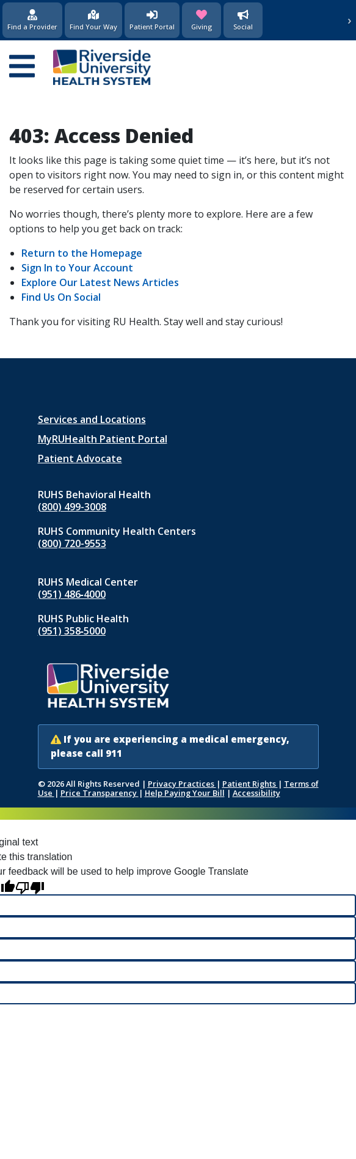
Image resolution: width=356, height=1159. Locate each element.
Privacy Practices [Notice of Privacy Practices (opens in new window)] (182, 783)
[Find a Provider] (32, 20)
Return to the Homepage (81, 253)
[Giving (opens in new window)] (201, 20)
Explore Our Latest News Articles (100, 282)
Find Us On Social (61, 297)
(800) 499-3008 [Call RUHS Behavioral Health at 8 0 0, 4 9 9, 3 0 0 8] (72, 506)
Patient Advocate (80, 458)
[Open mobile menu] (22, 67)
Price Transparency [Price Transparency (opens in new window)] (99, 792)
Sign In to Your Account (77, 267)
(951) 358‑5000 (72, 631)
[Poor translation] (30, 886)
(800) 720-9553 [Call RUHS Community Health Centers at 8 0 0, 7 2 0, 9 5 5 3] (72, 543)
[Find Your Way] (93, 20)
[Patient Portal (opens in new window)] (152, 20)
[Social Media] (243, 20)
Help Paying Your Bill (185, 792)
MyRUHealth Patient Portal (102, 439)
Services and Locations (92, 419)
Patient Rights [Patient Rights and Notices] (250, 783)
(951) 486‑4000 (72, 594)
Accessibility (256, 792)
